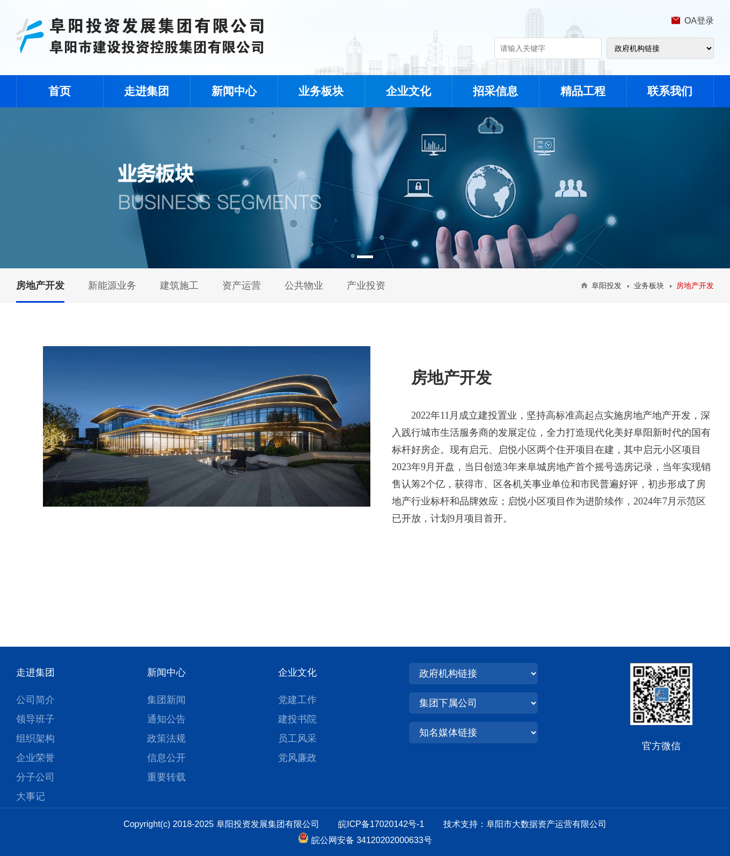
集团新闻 (166, 699)
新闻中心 (234, 91)
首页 (59, 91)
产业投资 (366, 285)
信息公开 (166, 757)
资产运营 (241, 285)
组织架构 (35, 738)
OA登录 (699, 20)
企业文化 (408, 91)
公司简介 (35, 699)
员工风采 (297, 738)
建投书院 (297, 719)
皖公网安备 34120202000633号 (371, 840)
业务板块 (321, 91)
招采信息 (495, 91)
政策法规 (166, 738)
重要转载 (166, 777)
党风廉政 (297, 757)
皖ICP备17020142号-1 (389, 824)
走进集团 (146, 91)
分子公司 (35, 777)
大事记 (30, 796)
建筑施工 (179, 285)
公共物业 (303, 285)
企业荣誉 (35, 757)
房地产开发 (40, 285)
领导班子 (35, 719)
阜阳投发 (607, 285)
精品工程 (582, 91)
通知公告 (166, 719)
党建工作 (297, 699)
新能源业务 (112, 285)
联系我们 (669, 91)
